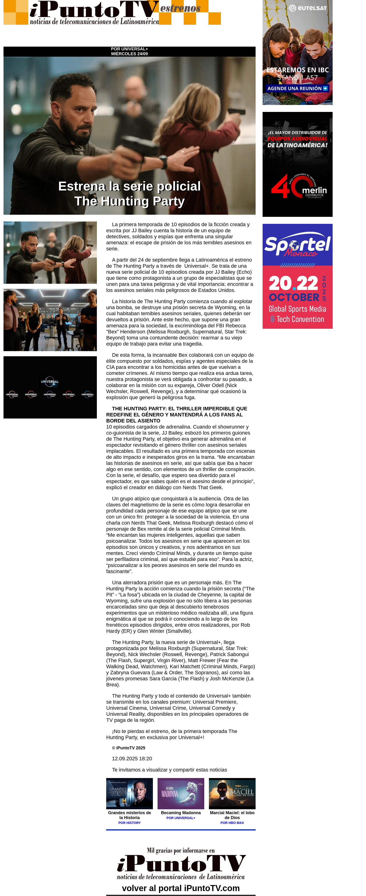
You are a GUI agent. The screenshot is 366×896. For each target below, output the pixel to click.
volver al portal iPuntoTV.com (181, 883)
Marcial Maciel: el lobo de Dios (232, 815)
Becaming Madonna (181, 812)
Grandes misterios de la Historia (129, 817)
